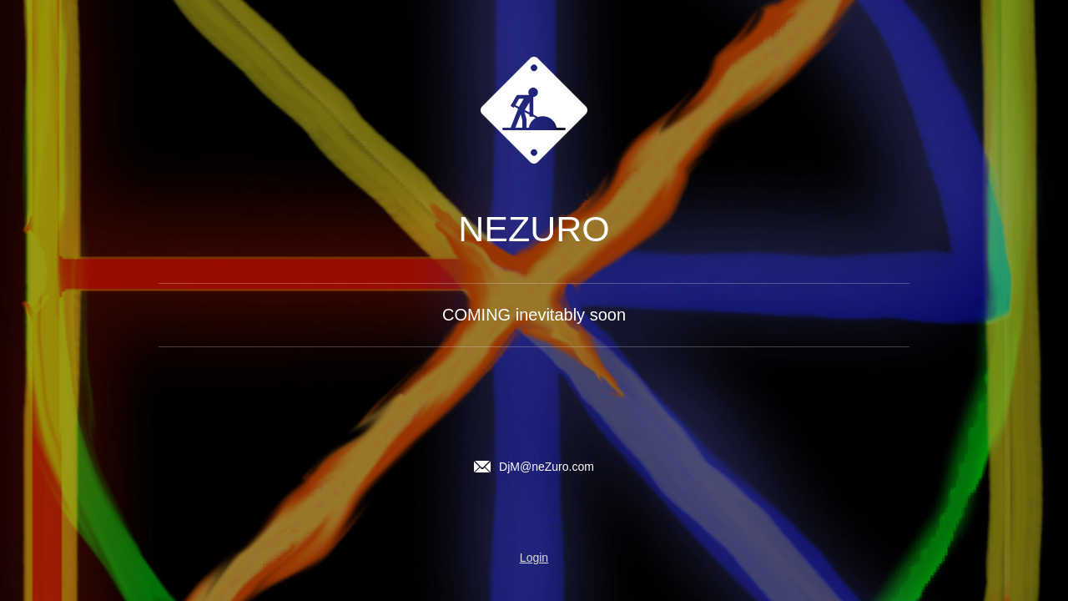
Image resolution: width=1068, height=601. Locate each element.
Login (534, 557)
